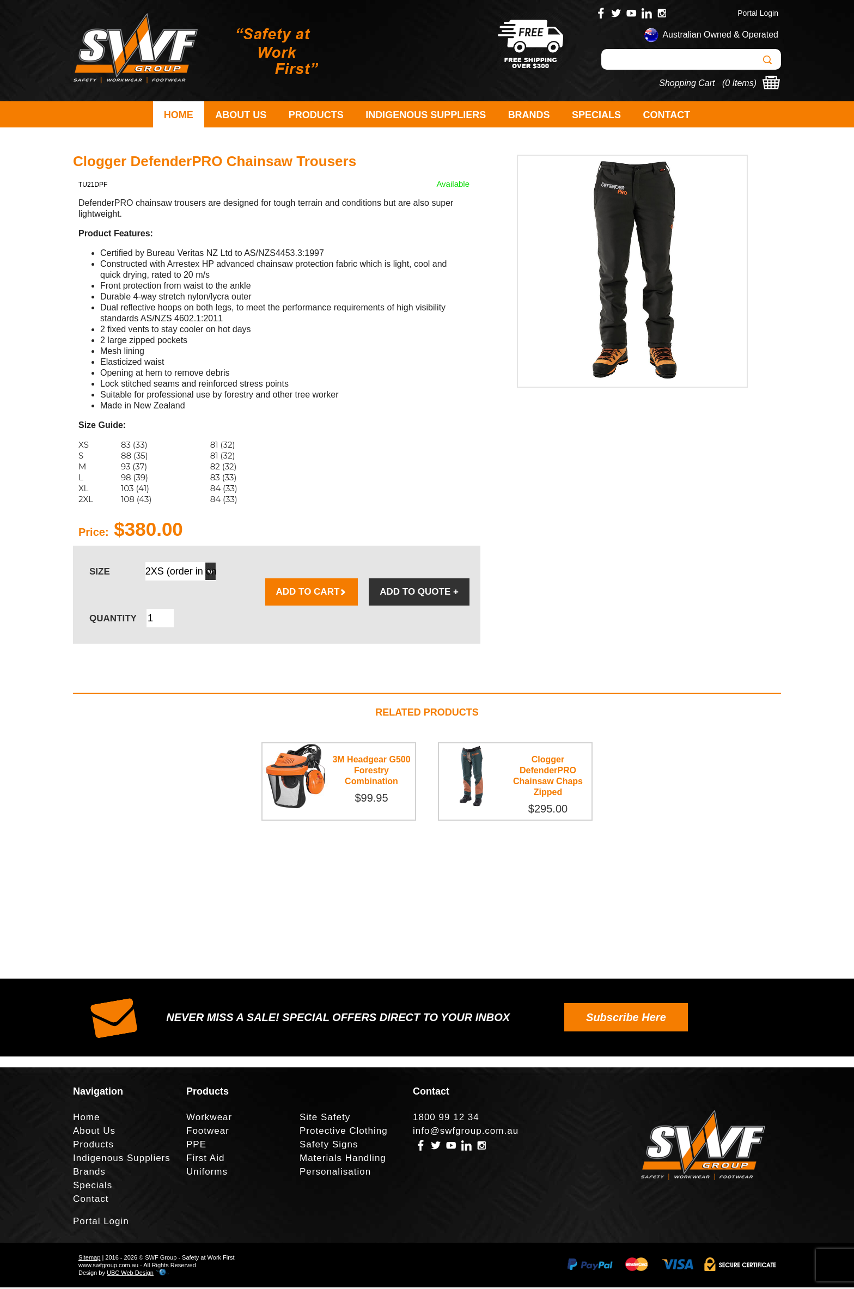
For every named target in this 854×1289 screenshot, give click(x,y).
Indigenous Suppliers (425, 114)
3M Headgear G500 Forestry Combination (371, 771)
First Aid (205, 1159)
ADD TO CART (311, 593)
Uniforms (207, 1173)
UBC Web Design (130, 1274)
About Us (240, 114)
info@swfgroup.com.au (465, 1132)
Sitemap (89, 1259)
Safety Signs (329, 1146)
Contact (667, 114)
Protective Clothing (344, 1132)
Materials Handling (343, 1159)
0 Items (739, 83)
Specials (596, 114)
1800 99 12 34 (446, 1119)
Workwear (209, 1119)
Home (178, 114)
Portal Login (757, 13)
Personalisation (335, 1173)
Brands (529, 114)
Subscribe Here (626, 1019)
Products (316, 114)
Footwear (207, 1132)
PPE (196, 1146)
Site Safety (325, 1119)
